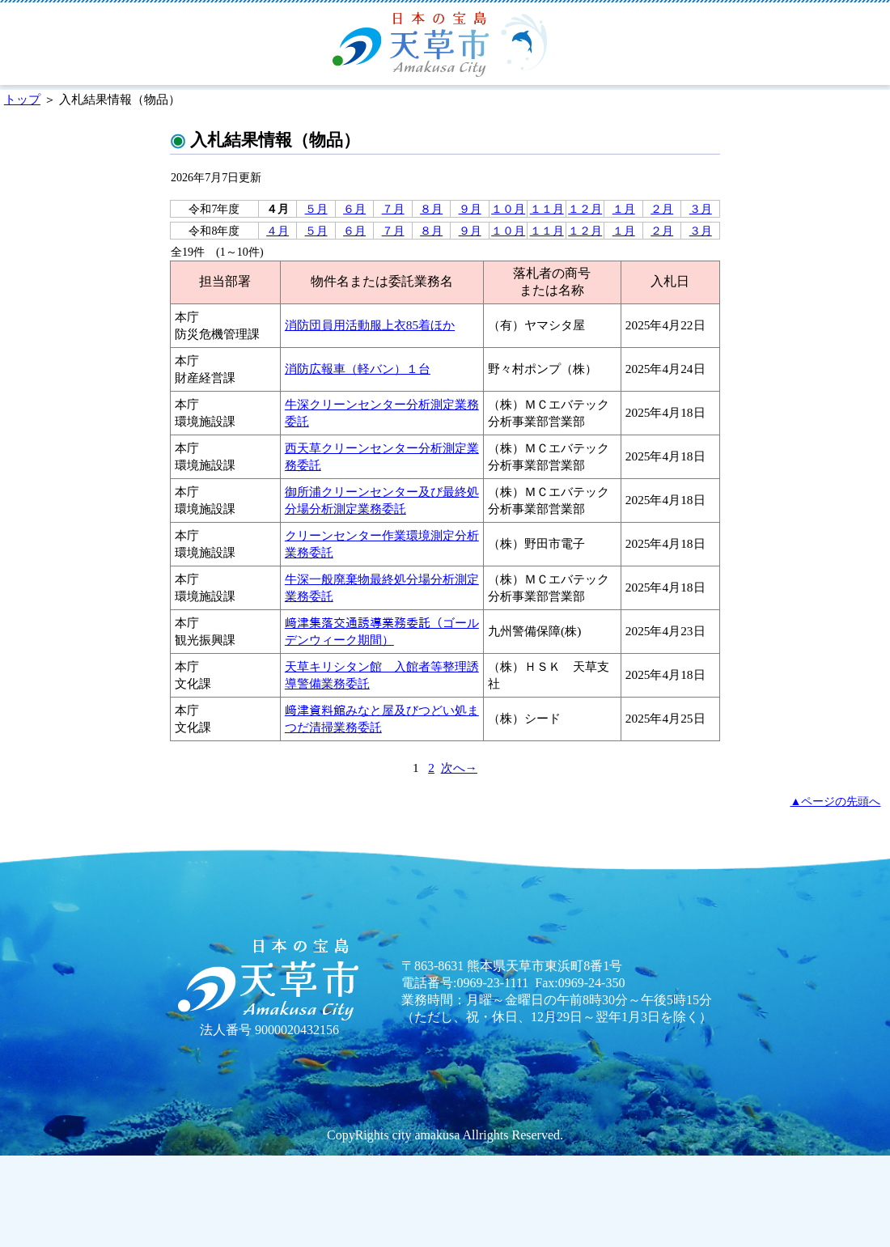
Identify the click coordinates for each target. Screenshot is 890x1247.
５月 (316, 208)
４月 (277, 230)
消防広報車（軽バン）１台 (357, 368)
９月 (470, 208)
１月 (623, 208)
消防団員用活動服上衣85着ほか (370, 325)
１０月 (508, 208)
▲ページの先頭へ (835, 801)
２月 (662, 208)
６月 (354, 208)
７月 (393, 208)
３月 (700, 208)
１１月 (547, 208)
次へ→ (459, 767)
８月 (431, 208)
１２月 (585, 208)
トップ (22, 99)
